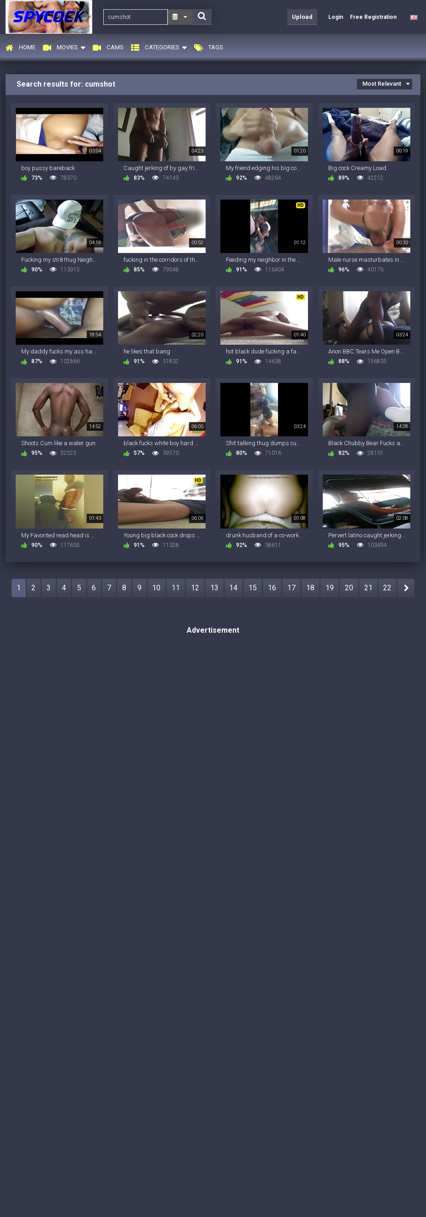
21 (368, 587)
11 (176, 587)
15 (252, 587)
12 (195, 587)
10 (156, 587)
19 (329, 587)
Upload (302, 16)
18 (310, 587)
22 (387, 587)
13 (214, 587)
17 (291, 587)
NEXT (405, 588)
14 (233, 587)
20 (349, 587)
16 (272, 587)
